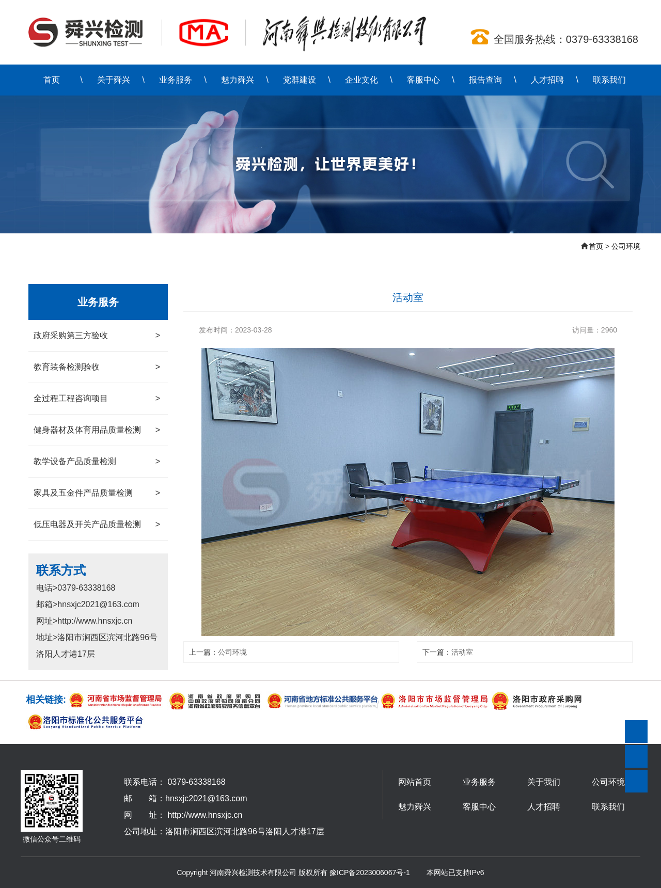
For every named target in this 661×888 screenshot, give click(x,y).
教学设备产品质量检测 (97, 461)
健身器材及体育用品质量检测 (97, 430)
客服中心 (423, 79)
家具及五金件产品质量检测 (97, 493)
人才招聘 (547, 79)
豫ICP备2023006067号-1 (369, 872)
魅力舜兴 (237, 79)
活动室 (462, 652)
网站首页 (414, 782)
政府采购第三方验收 (97, 335)
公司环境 (625, 246)
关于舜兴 (113, 79)
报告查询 (485, 79)
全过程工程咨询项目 (97, 398)
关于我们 (543, 782)
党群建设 (299, 79)
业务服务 (175, 79)
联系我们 (609, 79)
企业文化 (361, 79)
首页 (51, 79)
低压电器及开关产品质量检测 (97, 524)
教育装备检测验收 (97, 367)
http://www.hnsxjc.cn (204, 815)
